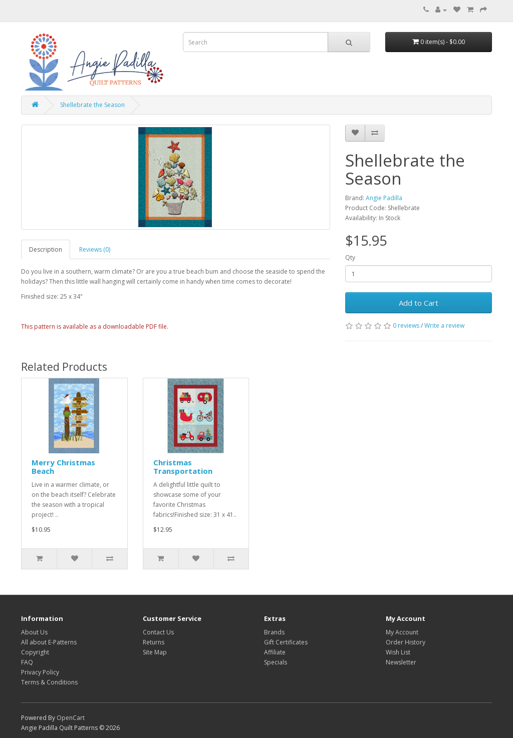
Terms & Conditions (49, 682)
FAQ (27, 662)
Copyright (35, 652)
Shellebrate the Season (92, 105)
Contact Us (158, 632)
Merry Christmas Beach (63, 466)
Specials (275, 662)
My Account (402, 632)
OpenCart (71, 717)
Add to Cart (418, 303)
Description (45, 249)
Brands (274, 632)
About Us (34, 632)
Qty (350, 257)
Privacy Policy (40, 672)
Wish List (398, 652)
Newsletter (401, 662)
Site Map (155, 652)
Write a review (444, 325)
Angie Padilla (384, 198)
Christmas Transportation (182, 466)
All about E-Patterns (49, 642)
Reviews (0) (94, 249)
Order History (405, 642)
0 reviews (406, 325)
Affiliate (275, 652)
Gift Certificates (286, 642)
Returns (153, 642)
